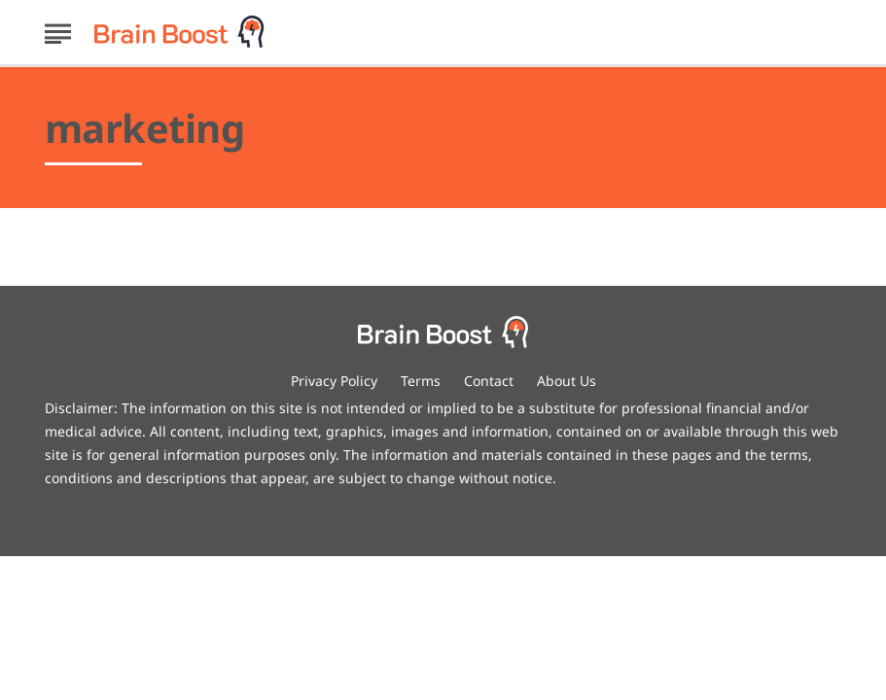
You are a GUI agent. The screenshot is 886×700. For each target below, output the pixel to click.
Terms (421, 380)
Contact (489, 380)
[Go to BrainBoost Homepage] (179, 32)
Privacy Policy (334, 380)
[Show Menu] (58, 30)
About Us (566, 380)
